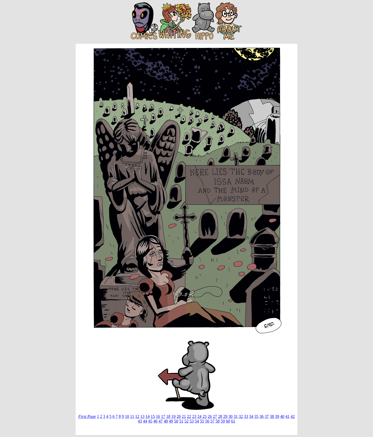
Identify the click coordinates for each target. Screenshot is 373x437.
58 (218, 421)
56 (207, 421)
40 (282, 416)
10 (127, 416)
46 (155, 421)
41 (287, 416)
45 (150, 421)
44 (145, 421)
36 (262, 416)
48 (166, 421)
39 (277, 416)
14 (148, 416)
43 (140, 421)
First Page (87, 416)
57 (212, 421)
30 (230, 416)
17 (163, 416)
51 (181, 421)
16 (158, 416)
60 (228, 421)
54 (197, 421)
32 (241, 416)
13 (142, 416)
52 (186, 421)
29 (225, 416)
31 (236, 416)
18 (168, 416)
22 (189, 416)
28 (220, 416)
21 (184, 416)
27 (215, 416)
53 (192, 421)
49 (171, 421)
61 (233, 421)
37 (267, 416)
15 (153, 416)
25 (205, 416)
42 (293, 416)
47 (161, 421)
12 (137, 416)
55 (202, 421)
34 (251, 416)
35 (256, 416)
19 (173, 416)
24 (199, 416)
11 (132, 416)
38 (272, 416)
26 (210, 416)
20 (179, 416)
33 (246, 416)
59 (223, 421)
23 (194, 416)
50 (176, 421)
